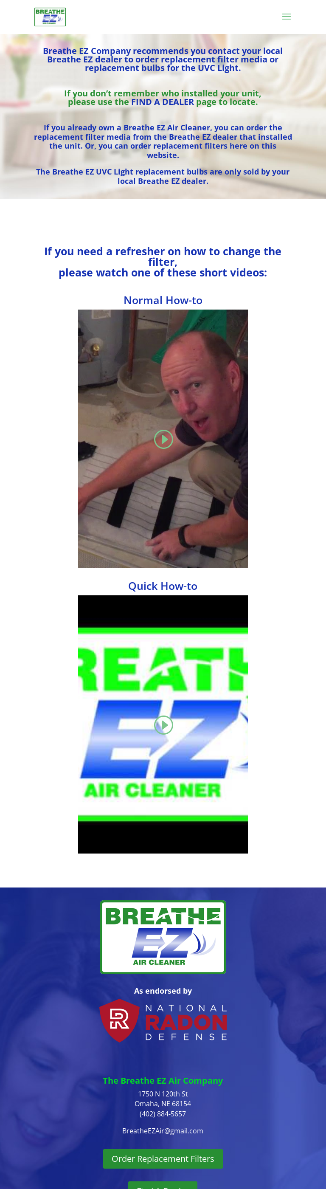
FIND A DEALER (162, 101)
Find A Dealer (163, 1149)
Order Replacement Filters (163, 1117)
